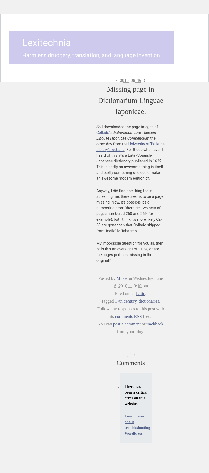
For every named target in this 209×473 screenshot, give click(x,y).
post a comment (127, 324)
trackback (154, 324)
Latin (140, 293)
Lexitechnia (46, 42)
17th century (125, 301)
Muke (121, 278)
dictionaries (149, 301)
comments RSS (128, 316)
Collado (102, 132)
